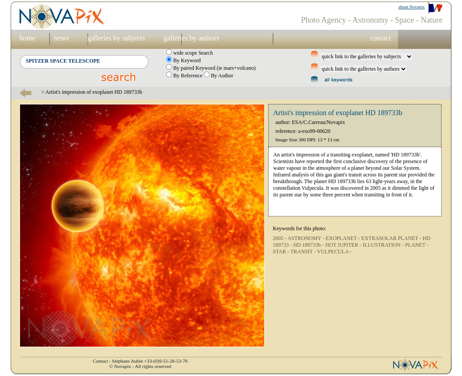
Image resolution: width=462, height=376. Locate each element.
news (61, 38)
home (28, 38)
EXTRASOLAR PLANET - (391, 238)
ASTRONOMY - (306, 238)
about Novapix (411, 6)
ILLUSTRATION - (383, 245)
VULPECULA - (334, 251)
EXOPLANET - (343, 238)
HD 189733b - (309, 245)
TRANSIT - (304, 251)
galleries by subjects (116, 38)
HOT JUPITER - (343, 245)
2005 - (280, 238)
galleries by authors (191, 38)
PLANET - (417, 245)
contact (380, 38)
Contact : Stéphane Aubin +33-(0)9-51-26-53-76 (140, 361)
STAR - (282, 251)
